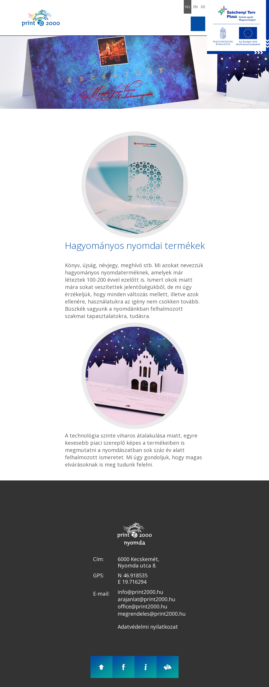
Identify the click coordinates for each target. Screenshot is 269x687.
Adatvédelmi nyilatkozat (148, 626)
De (203, 6)
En (195, 6)
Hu (187, 6)
